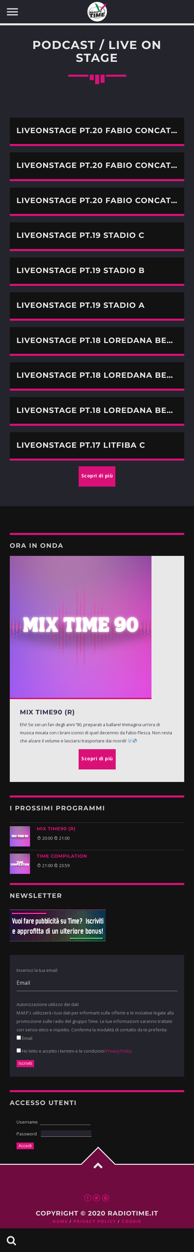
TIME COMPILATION (62, 856)
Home (60, 1221)
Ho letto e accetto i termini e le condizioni (74, 1051)
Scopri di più (97, 758)
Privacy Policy (119, 1051)
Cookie (131, 1221)
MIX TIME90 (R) (56, 829)
